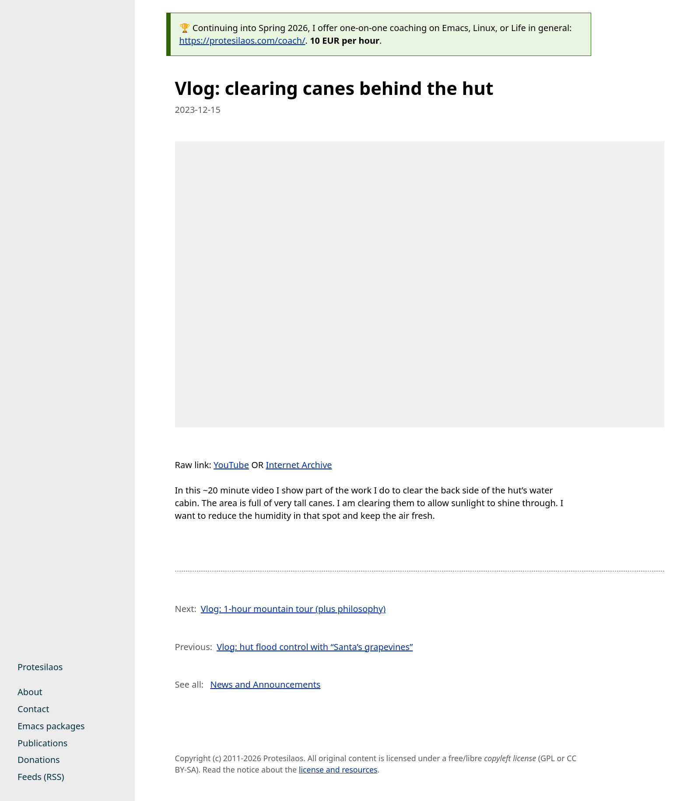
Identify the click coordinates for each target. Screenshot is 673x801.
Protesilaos (40, 667)
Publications (42, 743)
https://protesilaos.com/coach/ (242, 40)
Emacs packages (51, 726)
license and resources (338, 769)
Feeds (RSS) (41, 777)
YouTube (231, 465)
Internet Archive (299, 465)
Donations (39, 760)
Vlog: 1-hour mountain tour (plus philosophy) (293, 609)
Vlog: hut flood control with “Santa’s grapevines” (315, 647)
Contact (33, 709)
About (30, 692)
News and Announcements (265, 684)
